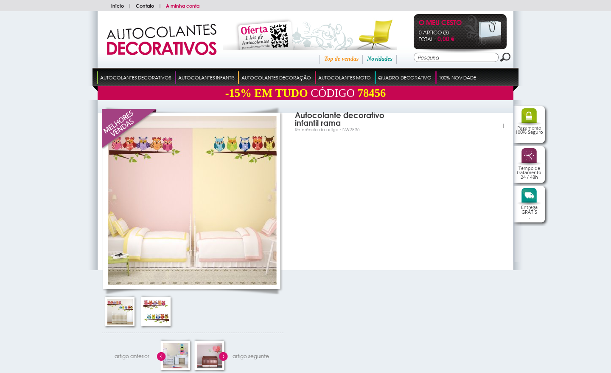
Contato (145, 5)
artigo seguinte (251, 356)
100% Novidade (457, 77)
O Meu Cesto (440, 23)
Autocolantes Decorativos (135, 77)
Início (117, 5)
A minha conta (182, 5)
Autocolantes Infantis (206, 77)
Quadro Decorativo (405, 77)
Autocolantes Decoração (276, 77)
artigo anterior (132, 356)
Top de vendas (341, 59)
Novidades (379, 59)
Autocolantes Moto (344, 77)
